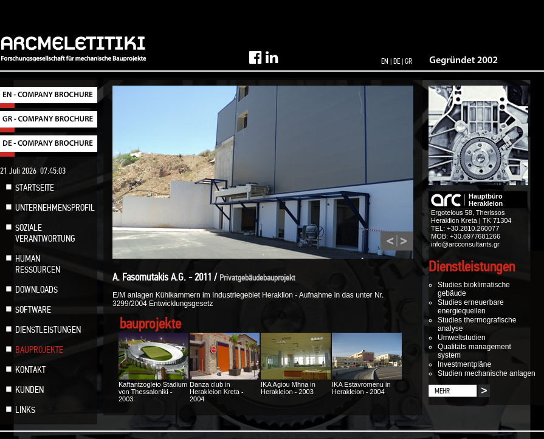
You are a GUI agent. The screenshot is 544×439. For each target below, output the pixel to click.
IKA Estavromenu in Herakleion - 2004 (367, 384)
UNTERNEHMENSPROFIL (55, 207)
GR (408, 61)
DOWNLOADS (36, 289)
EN (384, 61)
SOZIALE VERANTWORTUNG (45, 233)
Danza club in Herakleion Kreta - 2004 (225, 388)
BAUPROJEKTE (39, 349)
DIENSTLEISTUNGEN (48, 329)
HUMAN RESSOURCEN (37, 264)
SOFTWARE (33, 309)
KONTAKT (30, 369)
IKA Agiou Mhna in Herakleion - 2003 (296, 384)
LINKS (25, 409)
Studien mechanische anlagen (486, 373)
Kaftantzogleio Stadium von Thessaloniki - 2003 (153, 388)
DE (396, 61)
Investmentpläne (464, 364)
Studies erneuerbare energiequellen (471, 306)
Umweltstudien (462, 337)
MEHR (442, 391)
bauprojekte (150, 324)
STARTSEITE (34, 187)
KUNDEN (29, 389)
